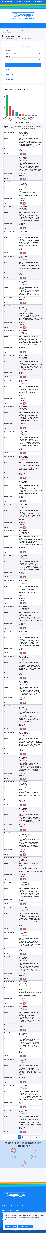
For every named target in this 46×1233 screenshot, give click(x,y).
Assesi (16, 1230)
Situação (7, 56)
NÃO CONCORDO (25, 1226)
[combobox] (23, 53)
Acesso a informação (13, 31)
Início (3, 31)
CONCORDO (11, 1226)
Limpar (9, 70)
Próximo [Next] (38, 1137)
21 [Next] (32, 1137)
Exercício (8, 50)
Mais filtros (10, 74)
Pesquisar (10, 65)
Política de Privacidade (12, 1220)
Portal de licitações (27, 31)
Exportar (10, 79)
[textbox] (23, 53)
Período (7, 44)
